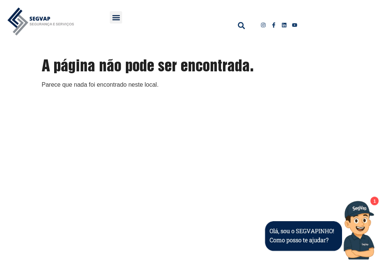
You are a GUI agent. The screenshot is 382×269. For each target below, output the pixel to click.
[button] (116, 17)
